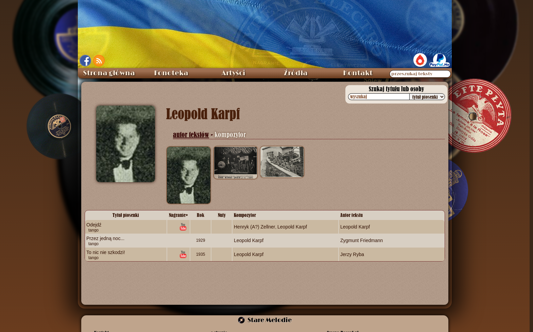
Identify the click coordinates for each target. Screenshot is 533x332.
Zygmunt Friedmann (361, 240)
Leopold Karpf (292, 227)
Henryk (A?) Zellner (254, 227)
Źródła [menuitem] (296, 73)
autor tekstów (191, 135)
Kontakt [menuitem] (358, 73)
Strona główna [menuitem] (109, 73)
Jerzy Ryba (352, 254)
